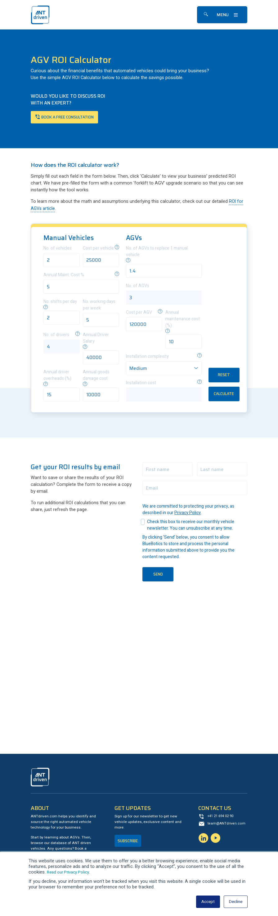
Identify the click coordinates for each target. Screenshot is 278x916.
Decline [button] (235, 901)
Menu (223, 14)
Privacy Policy (187, 513)
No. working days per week (99, 305)
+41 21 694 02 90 (222, 817)
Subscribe (129, 842)
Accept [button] (206, 901)
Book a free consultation (71, 117)
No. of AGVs (137, 286)
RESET (224, 375)
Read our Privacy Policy (70, 872)
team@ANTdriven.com (227, 825)
